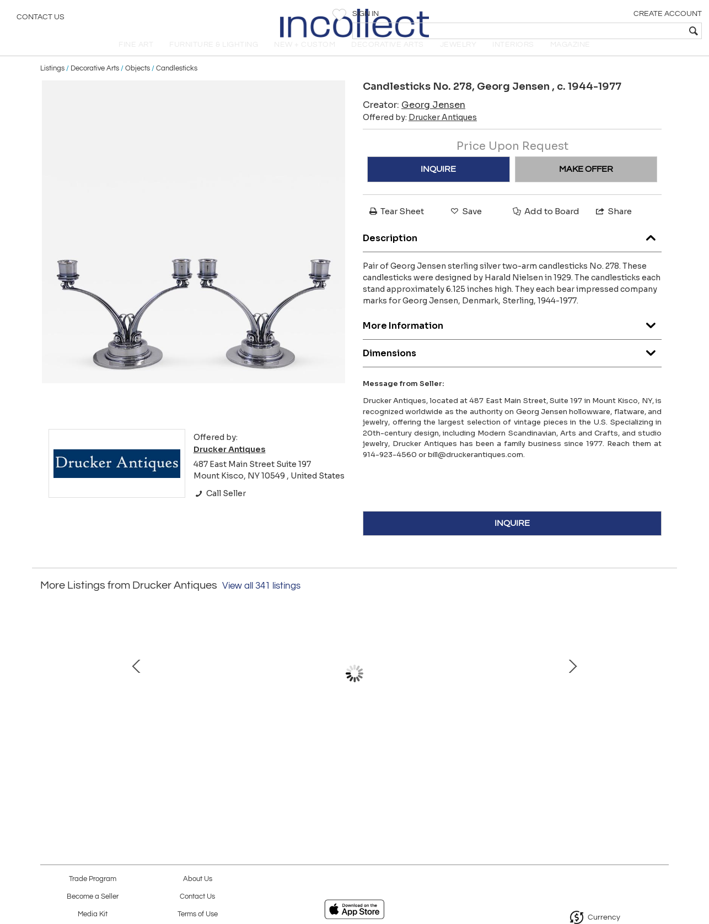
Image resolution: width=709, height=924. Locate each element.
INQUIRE (438, 184)
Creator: (414, 120)
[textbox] (621, 31)
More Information (512, 338)
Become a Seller (93, 896)
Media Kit (93, 914)
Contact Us (41, 19)
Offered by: (420, 133)
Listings (52, 84)
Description (512, 251)
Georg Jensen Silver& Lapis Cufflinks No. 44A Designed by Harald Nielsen (352, 750)
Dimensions (512, 366)
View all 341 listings (261, 601)
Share (613, 226)
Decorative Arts (95, 84)
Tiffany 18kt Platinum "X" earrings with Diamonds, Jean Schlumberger (120, 750)
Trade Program (92, 879)
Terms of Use (198, 914)
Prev (48, 694)
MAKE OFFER (586, 184)
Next (660, 694)
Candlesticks (176, 84)
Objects (137, 84)
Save (465, 226)
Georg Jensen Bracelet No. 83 (236, 739)
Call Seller (220, 509)
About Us (197, 879)
